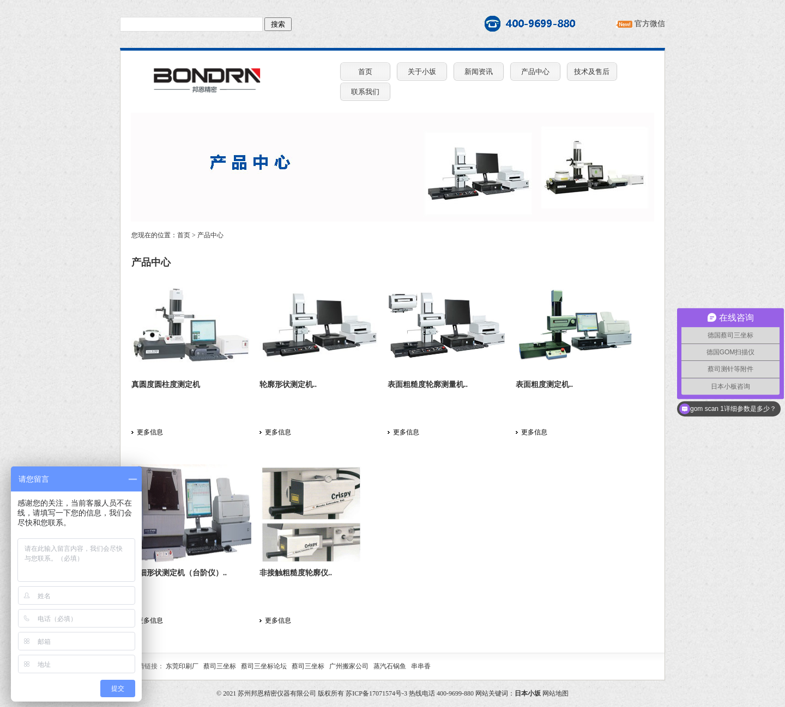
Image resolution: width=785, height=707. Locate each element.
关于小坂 (422, 71)
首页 (365, 71)
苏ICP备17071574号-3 (376, 693)
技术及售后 (591, 71)
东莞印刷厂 (182, 666)
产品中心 (535, 71)
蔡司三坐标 (219, 666)
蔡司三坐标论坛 (264, 666)
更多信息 (150, 432)
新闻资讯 (478, 71)
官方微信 (650, 24)
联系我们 (365, 92)
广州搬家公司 (349, 666)
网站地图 (555, 693)
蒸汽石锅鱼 (389, 666)
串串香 (421, 666)
